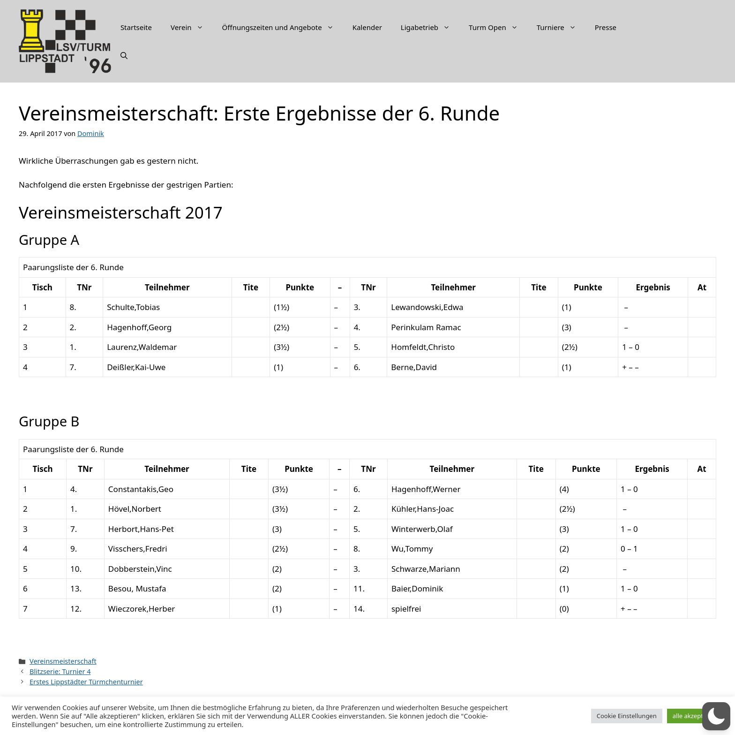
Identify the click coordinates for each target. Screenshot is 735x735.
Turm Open (498, 27)
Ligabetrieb (430, 27)
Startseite (136, 27)
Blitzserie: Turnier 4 (60, 671)
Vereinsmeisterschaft (63, 661)
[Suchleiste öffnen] (124, 55)
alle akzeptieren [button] (695, 716)
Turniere (561, 27)
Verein (192, 27)
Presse (605, 27)
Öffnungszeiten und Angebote (282, 27)
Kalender (367, 27)
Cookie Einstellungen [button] (627, 716)
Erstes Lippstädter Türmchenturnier (86, 681)
